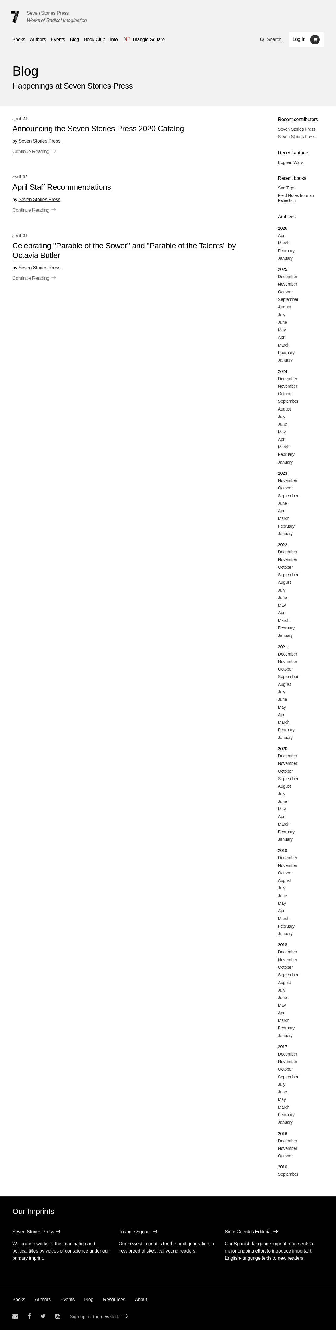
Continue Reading (30, 151)
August (284, 306)
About (141, 1299)
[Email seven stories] (15, 1316)
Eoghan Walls (291, 162)
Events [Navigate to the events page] (58, 39)
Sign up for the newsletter (96, 1316)
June (282, 322)
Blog (88, 1299)
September (288, 299)
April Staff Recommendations (61, 187)
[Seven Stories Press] (15, 17)
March (283, 243)
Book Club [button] (94, 39)
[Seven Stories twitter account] (43, 1316)
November (287, 284)
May (282, 329)
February (286, 250)
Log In (299, 39)
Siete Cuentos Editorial (248, 1231)
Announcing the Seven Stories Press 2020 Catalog (98, 128)
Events (67, 1299)
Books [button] (18, 39)
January (285, 258)
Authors (43, 1299)
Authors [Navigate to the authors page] (38, 39)
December (287, 276)
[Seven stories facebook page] (29, 1316)
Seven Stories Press (48, 13)
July (281, 314)
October (285, 291)
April (282, 235)
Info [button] (114, 39)
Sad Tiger (287, 188)
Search (274, 39)
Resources (114, 1299)
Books (18, 1299)
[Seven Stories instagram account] (57, 1316)
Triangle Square (134, 1231)
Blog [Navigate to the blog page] (74, 39)
